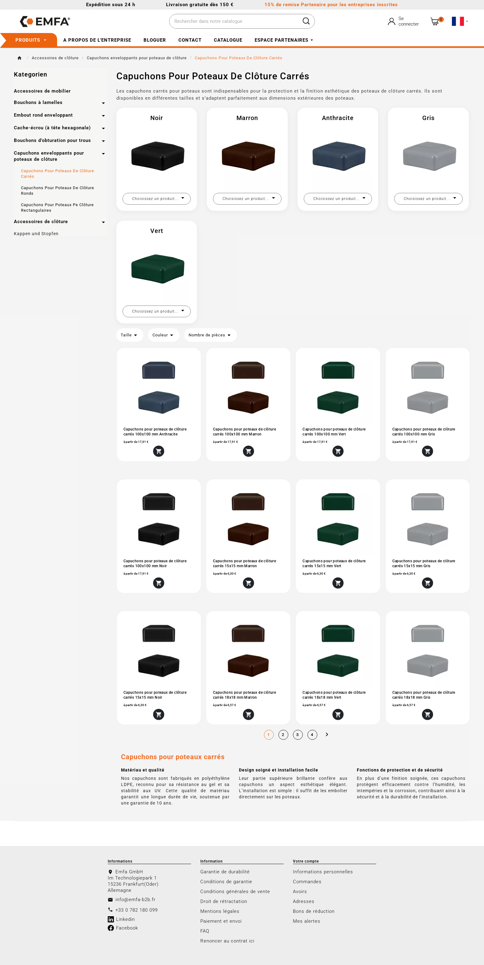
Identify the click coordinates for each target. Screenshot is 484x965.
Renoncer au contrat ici (227, 941)
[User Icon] (404, 21)
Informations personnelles (323, 872)
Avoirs (300, 891)
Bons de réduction (314, 911)
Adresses (304, 901)
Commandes (307, 881)
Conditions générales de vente (235, 891)
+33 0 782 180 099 (136, 910)
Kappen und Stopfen (36, 233)
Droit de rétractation (223, 901)
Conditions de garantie (226, 881)
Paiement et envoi (221, 921)
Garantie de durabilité (225, 872)
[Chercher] (233, 21)
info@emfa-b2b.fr (135, 899)
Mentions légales (220, 911)
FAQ (204, 931)
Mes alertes (306, 921)
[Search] (306, 21)
